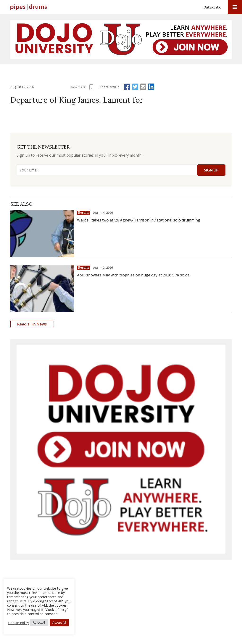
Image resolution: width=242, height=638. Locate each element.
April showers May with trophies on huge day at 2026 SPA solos (133, 275)
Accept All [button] (59, 622)
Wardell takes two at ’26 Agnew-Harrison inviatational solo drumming (138, 220)
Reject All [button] (39, 622)
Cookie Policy (18, 623)
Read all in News (32, 324)
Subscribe (212, 7)
